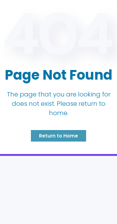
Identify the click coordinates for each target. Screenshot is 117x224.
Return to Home (58, 136)
